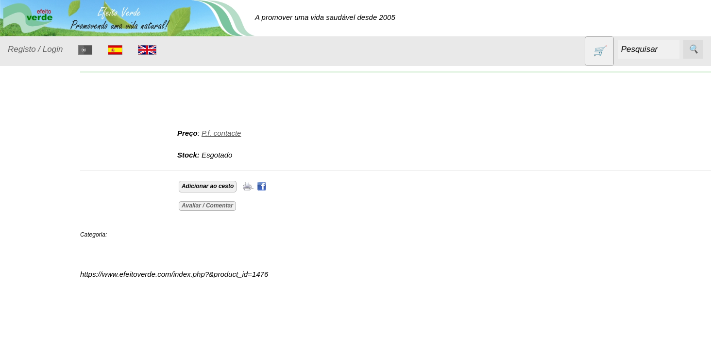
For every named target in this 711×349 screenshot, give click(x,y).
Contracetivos (41, 173)
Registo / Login (35, 49)
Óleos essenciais (46, 289)
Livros (29, 270)
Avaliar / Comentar (224, 205)
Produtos (22, 130)
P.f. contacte (238, 133)
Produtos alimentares (38, 312)
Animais (32, 155)
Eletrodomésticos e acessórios (47, 216)
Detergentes (39, 192)
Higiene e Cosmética (36, 245)
